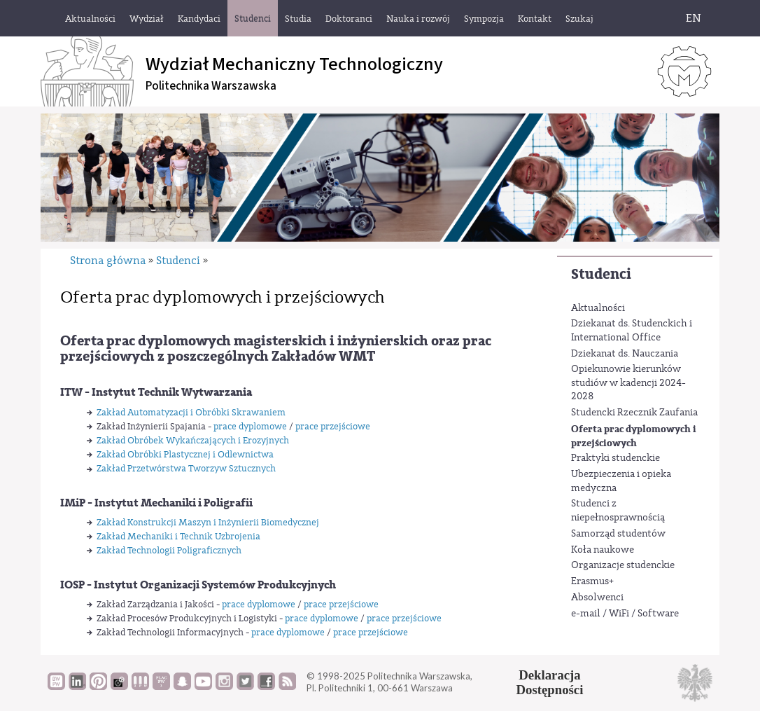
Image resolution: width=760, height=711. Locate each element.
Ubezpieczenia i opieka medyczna (621, 481)
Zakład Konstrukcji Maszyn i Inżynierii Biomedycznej (208, 522)
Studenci (601, 274)
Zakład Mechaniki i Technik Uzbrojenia (178, 536)
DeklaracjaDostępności (550, 682)
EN (693, 18)
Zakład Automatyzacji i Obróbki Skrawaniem (191, 412)
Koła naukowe (602, 550)
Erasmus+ (592, 581)
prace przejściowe (332, 426)
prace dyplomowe (250, 426)
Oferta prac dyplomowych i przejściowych (633, 436)
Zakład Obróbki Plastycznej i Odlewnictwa (185, 454)
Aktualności (598, 308)
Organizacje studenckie (623, 565)
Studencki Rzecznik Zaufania (634, 412)
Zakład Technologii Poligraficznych (169, 550)
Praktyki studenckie (615, 458)
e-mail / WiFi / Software (625, 613)
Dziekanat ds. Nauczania (624, 353)
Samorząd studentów (618, 533)
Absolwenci (597, 597)
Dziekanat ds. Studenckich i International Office (631, 330)
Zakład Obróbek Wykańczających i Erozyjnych (193, 440)
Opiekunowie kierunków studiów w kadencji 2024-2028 (628, 383)
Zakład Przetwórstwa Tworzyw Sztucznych (186, 468)
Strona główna (108, 261)
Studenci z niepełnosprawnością (618, 510)
